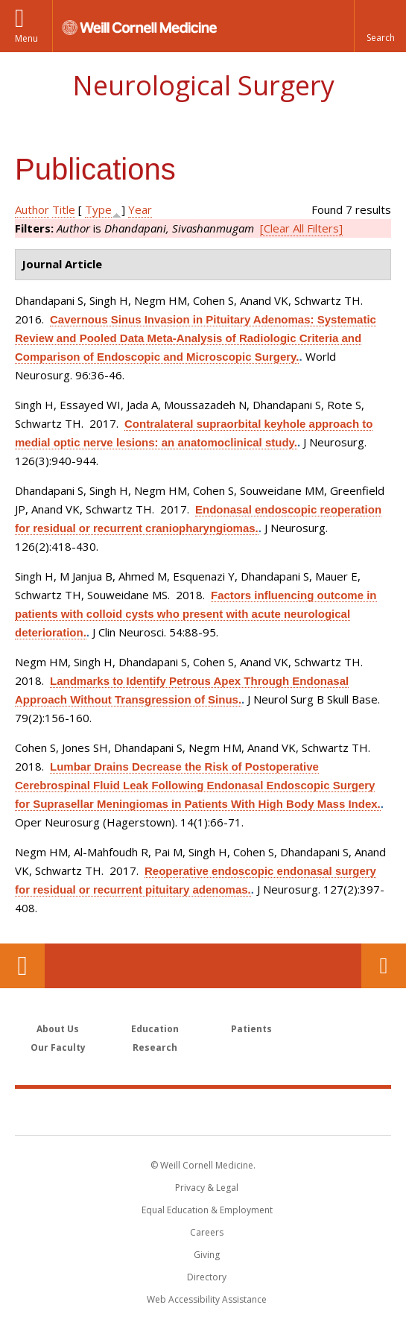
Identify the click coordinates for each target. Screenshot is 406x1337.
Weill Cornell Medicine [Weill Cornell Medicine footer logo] (203, 1111)
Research (155, 1047)
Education (155, 1028)
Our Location (22, 966)
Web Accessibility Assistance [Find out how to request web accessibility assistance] (207, 1299)
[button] (380, 26)
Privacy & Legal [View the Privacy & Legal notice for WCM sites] (206, 1187)
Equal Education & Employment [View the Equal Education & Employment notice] (207, 1210)
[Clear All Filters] (301, 228)
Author (32, 209)
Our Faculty (58, 1047)
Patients (251, 1028)
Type (98, 209)
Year (140, 209)
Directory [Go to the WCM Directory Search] (206, 1277)
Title (63, 209)
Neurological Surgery (203, 85)
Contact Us (383, 966)
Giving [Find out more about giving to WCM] (207, 1254)
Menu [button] (26, 38)
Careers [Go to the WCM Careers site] (206, 1232)
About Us (58, 1028)
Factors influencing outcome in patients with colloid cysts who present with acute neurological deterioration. (196, 614)
